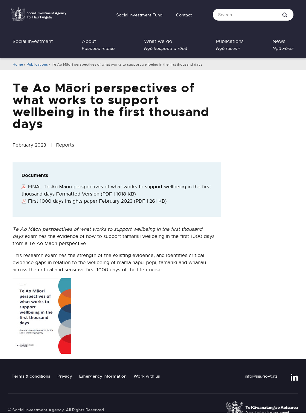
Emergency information (102, 376)
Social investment (33, 41)
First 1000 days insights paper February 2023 (97, 201)
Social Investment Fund (139, 15)
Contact (184, 15)
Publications (230, 45)
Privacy (64, 376)
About (98, 45)
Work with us (147, 376)
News (283, 45)
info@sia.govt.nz (261, 376)
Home (18, 64)
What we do (165, 45)
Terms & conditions (31, 376)
